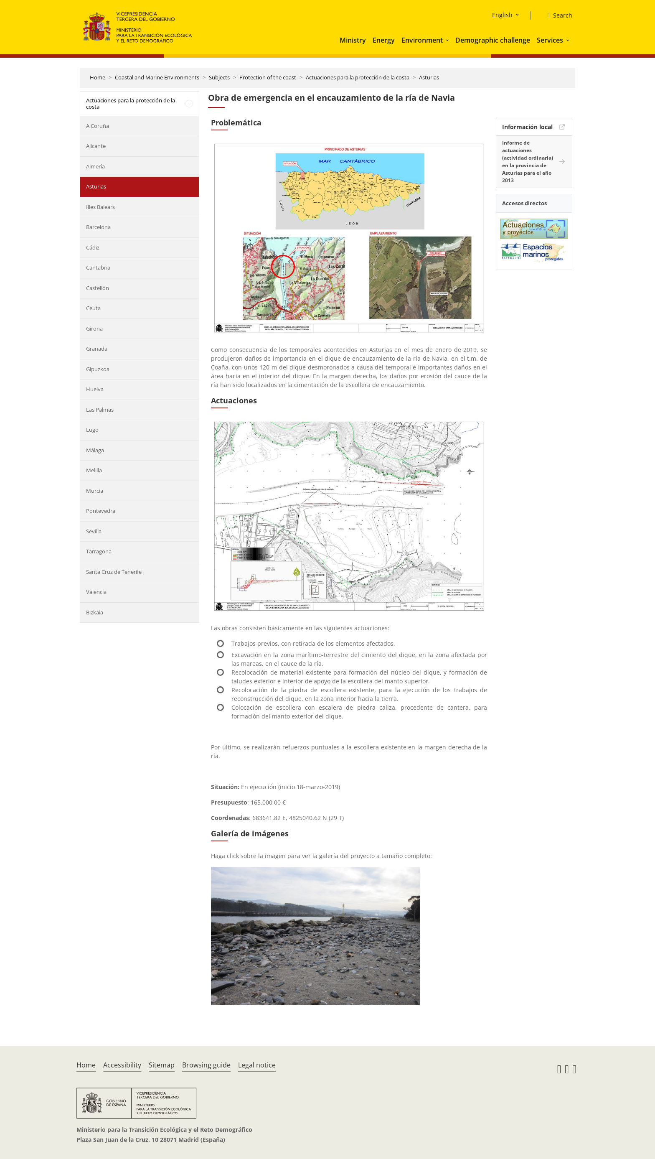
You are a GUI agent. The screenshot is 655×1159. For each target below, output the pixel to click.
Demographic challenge (492, 40)
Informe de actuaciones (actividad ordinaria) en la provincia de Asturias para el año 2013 (527, 161)
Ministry (353, 40)
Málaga (95, 450)
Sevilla (94, 531)
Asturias (429, 77)
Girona (94, 328)
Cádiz (92, 247)
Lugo (92, 429)
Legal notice (257, 1065)
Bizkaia (94, 612)
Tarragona (99, 551)
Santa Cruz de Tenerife (114, 572)
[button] (448, 40)
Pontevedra (100, 511)
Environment (422, 40)
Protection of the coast (267, 77)
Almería (95, 166)
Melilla (94, 470)
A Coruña (97, 126)
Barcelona (98, 227)
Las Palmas (100, 409)
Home (97, 77)
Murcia (94, 490)
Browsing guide (206, 1065)
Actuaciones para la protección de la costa (357, 77)
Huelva (95, 389)
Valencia (96, 592)
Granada (96, 348)
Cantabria (98, 267)
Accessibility (122, 1065)
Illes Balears (100, 207)
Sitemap (162, 1065)
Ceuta (93, 308)
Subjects (219, 77)
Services (550, 40)
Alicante (96, 146)
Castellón (97, 288)
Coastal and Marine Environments (157, 77)
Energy (384, 40)
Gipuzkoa (97, 369)
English (502, 15)
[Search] (556, 15)
